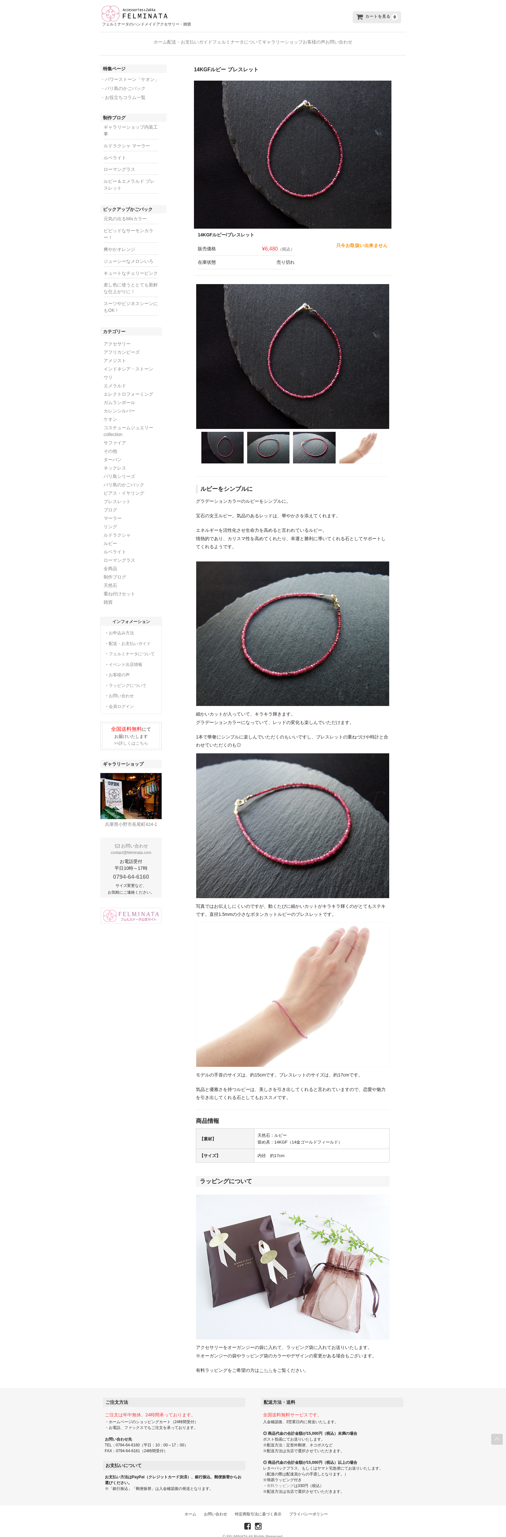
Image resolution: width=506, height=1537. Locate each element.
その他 (110, 443)
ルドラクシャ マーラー (127, 138)
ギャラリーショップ (288, 40)
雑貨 (108, 594)
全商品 (110, 561)
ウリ (108, 369)
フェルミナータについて (231, 40)
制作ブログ (115, 569)
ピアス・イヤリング (124, 485)
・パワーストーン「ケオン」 (129, 71)
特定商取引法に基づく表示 (258, 1506)
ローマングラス (119, 161)
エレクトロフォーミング (128, 386)
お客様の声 (333, 40)
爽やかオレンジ (119, 241)
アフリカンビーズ (122, 344)
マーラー (113, 510)
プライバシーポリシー (308, 1506)
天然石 (110, 577)
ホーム (128, 40)
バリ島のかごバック (124, 477)
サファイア (115, 435)
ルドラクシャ (117, 527)
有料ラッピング (280, 1478)
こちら (266, 1362)
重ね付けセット (119, 586)
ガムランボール (119, 395)
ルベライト (115, 150)
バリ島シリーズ (119, 468)
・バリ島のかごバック (123, 81)
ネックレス (115, 460)
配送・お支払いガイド (170, 40)
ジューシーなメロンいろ (128, 253)
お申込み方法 (121, 625)
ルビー (110, 536)
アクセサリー (117, 336)
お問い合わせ (371, 40)
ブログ (110, 502)
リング (110, 519)
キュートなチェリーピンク (131, 265)
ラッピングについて (128, 678)
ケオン (110, 411)
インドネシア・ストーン (128, 361)
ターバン (113, 452)
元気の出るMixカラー (125, 211)
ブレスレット (117, 494)
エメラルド (115, 378)
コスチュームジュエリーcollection (128, 424)
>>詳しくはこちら (131, 735)
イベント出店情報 (125, 657)
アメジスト (115, 353)
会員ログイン (121, 699)
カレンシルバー (119, 403)
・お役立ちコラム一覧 (123, 90)
